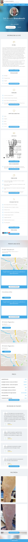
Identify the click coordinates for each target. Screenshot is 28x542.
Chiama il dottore (6, 255)
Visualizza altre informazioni (14, 70)
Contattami (19, 27)
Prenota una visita (14, 540)
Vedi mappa (14, 263)
